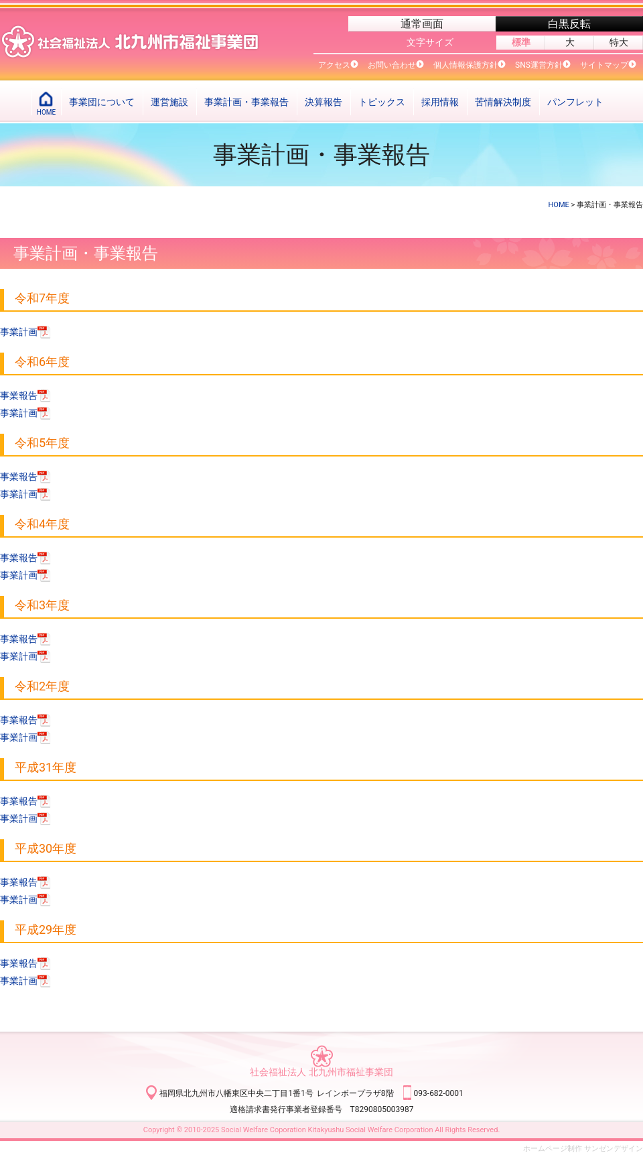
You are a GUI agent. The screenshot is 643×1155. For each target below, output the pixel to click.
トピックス (381, 102)
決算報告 (323, 102)
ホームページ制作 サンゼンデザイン (583, 1148)
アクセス (334, 65)
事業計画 (25, 331)
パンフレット (575, 102)
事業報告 (25, 395)
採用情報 (440, 102)
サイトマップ (604, 65)
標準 (521, 42)
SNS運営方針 (539, 65)
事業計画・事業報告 (246, 102)
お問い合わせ (392, 65)
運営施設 (169, 102)
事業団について (102, 102)
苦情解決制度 (503, 102)
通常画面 (422, 23)
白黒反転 (569, 23)
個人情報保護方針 (465, 65)
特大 (619, 42)
